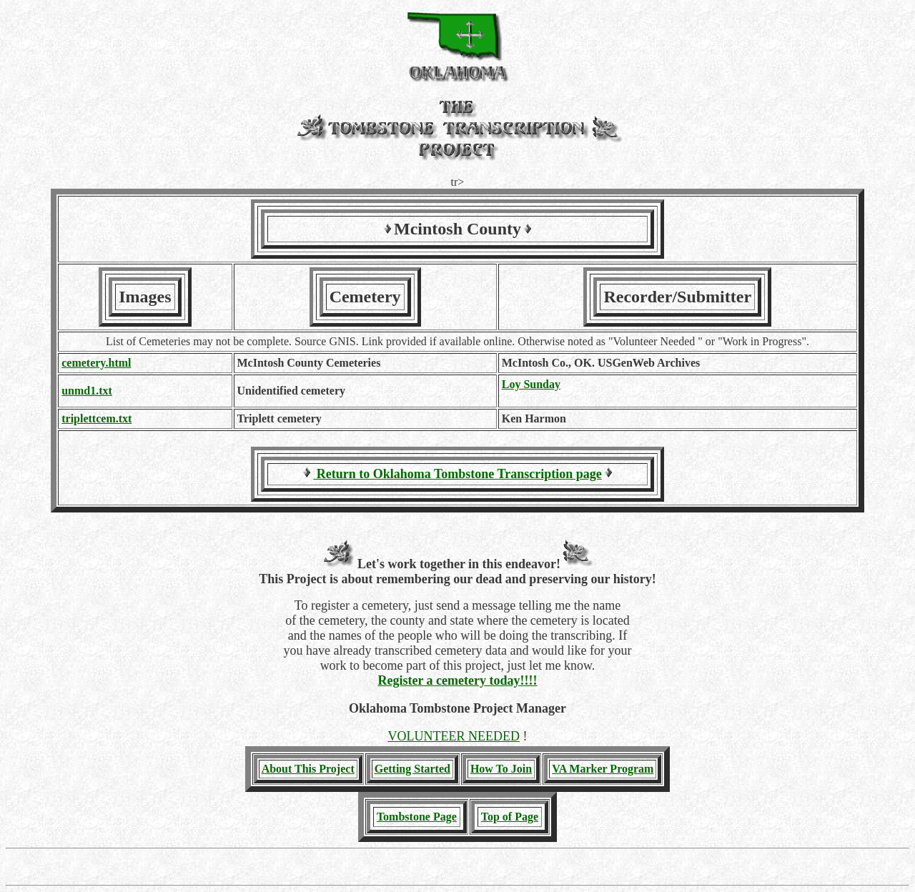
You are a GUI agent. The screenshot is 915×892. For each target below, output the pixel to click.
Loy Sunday (531, 384)
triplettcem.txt (96, 418)
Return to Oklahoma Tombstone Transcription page (457, 474)
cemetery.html (96, 363)
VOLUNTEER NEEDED (454, 736)
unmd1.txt (86, 391)
